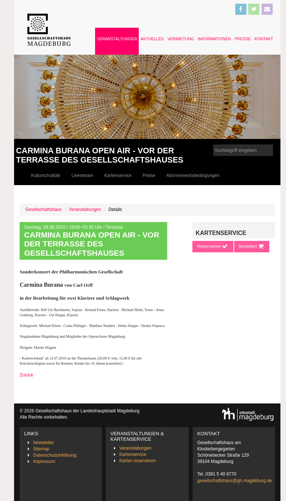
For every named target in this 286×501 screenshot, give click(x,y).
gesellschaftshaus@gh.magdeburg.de (234, 480)
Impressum (44, 461)
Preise (148, 175)
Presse (243, 39)
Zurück (26, 375)
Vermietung (180, 39)
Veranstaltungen (117, 39)
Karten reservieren (138, 460)
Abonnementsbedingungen (192, 175)
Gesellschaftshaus (43, 209)
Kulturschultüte (45, 175)
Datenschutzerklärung (55, 455)
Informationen (214, 39)
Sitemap (41, 448)
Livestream (82, 175)
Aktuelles (152, 39)
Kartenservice (117, 175)
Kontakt (264, 39)
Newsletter (43, 442)
